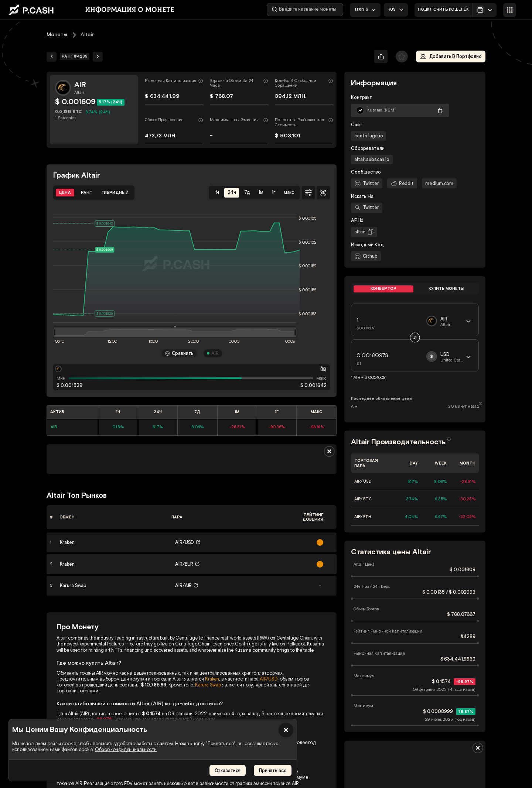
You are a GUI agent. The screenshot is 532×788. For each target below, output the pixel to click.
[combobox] (396, 9)
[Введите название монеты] (305, 9)
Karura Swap (208, 685)
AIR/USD (268, 679)
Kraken (212, 679)
